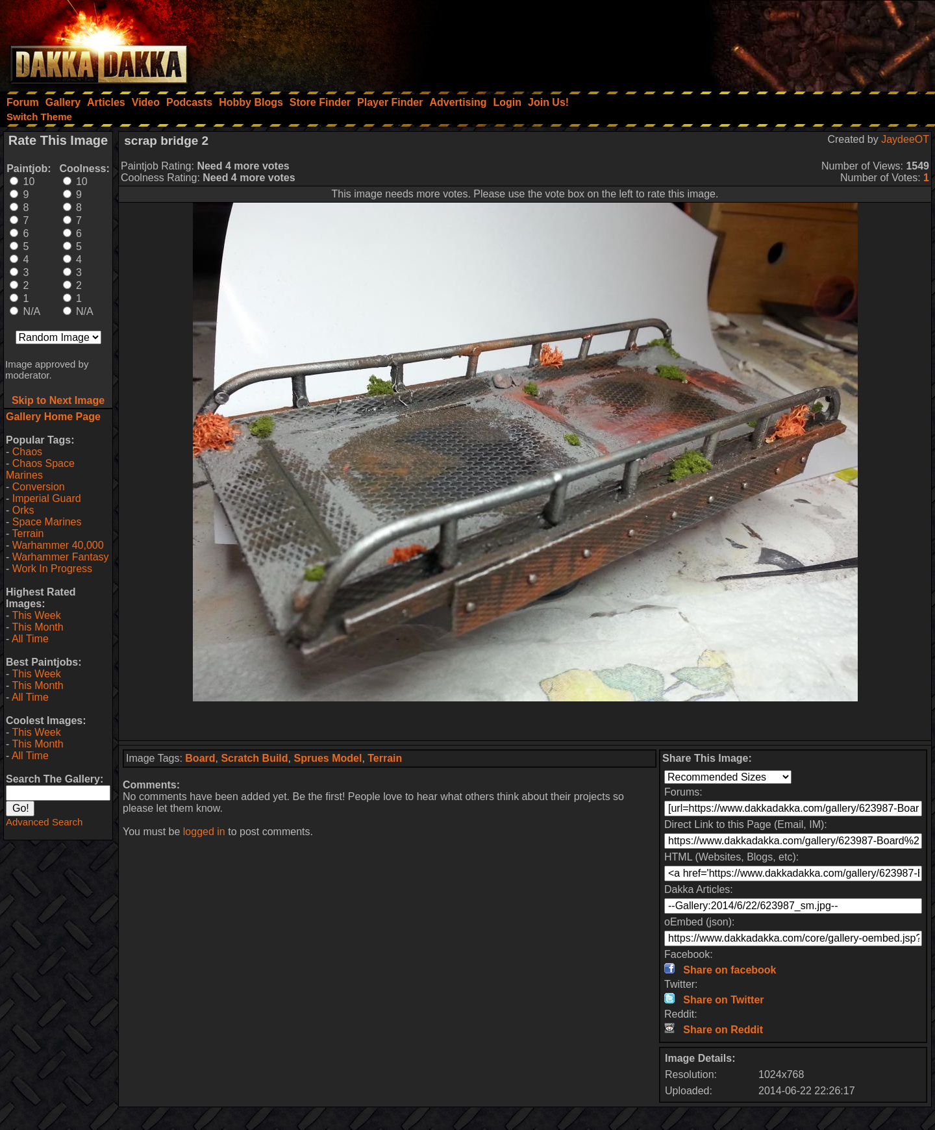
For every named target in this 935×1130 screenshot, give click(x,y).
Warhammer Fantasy (60, 556)
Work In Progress (52, 568)
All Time (30, 638)
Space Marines (47, 521)
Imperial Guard (46, 498)
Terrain (28, 533)
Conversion (38, 486)
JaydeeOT (905, 139)
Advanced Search (44, 821)
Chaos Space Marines (40, 469)
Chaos (27, 451)
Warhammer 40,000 (58, 545)
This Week (36, 615)
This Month (37, 627)
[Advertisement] (760, 42)
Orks (23, 510)
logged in (204, 831)
